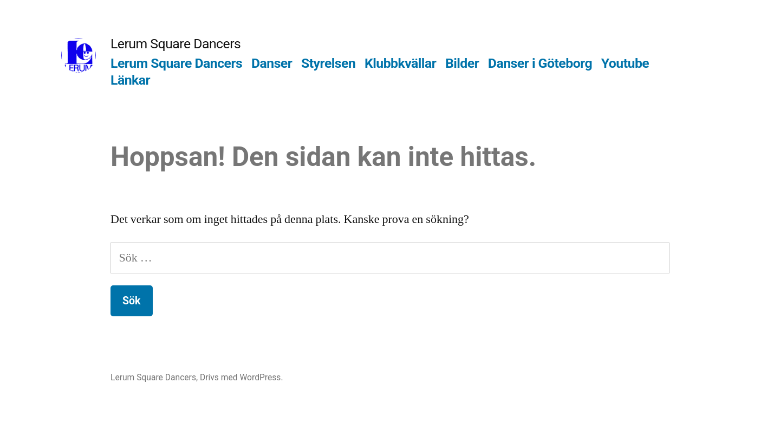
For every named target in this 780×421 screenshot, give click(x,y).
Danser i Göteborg (540, 63)
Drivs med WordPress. (241, 377)
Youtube (625, 63)
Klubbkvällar (400, 63)
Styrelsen (328, 63)
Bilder (462, 63)
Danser (271, 63)
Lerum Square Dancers (175, 44)
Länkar (130, 80)
